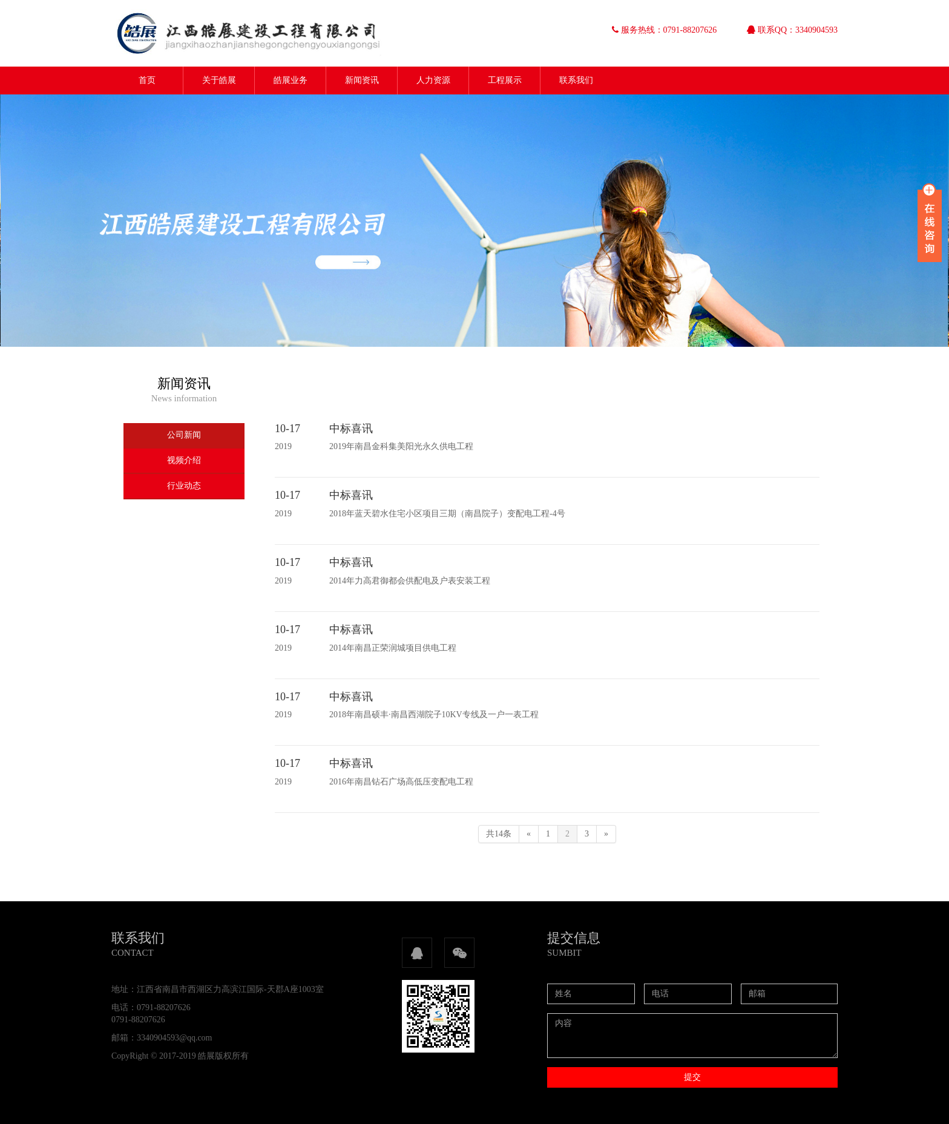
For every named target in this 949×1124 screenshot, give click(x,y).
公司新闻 (184, 434)
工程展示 (505, 80)
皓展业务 (290, 80)
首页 (147, 80)
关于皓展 (219, 80)
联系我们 (576, 80)
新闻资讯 (362, 80)
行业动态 (184, 485)
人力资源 (433, 80)
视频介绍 (184, 460)
